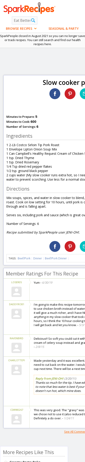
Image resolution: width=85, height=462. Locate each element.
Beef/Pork (24, 258)
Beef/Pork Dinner (56, 258)
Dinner (37, 258)
